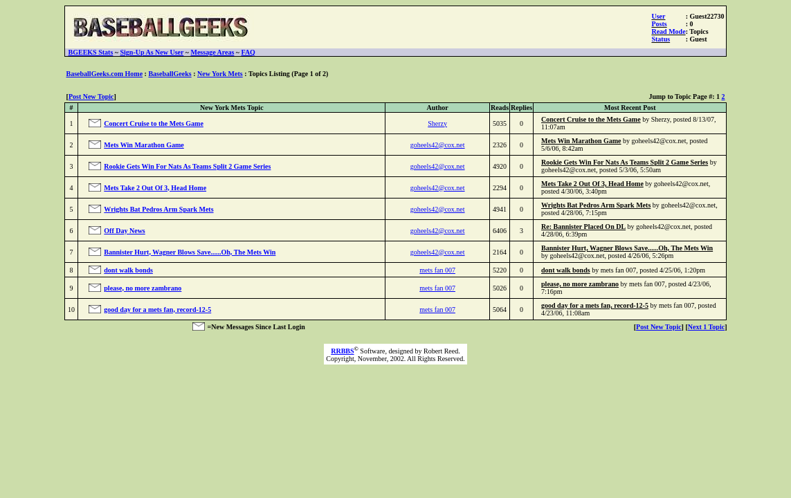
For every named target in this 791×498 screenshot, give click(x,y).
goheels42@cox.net (437, 145)
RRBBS (342, 351)
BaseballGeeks (169, 73)
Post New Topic (91, 96)
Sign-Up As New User (151, 52)
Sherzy (437, 123)
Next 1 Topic (706, 327)
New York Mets (220, 73)
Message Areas (212, 52)
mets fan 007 (437, 270)
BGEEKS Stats (91, 52)
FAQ (248, 52)
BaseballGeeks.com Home (104, 73)
